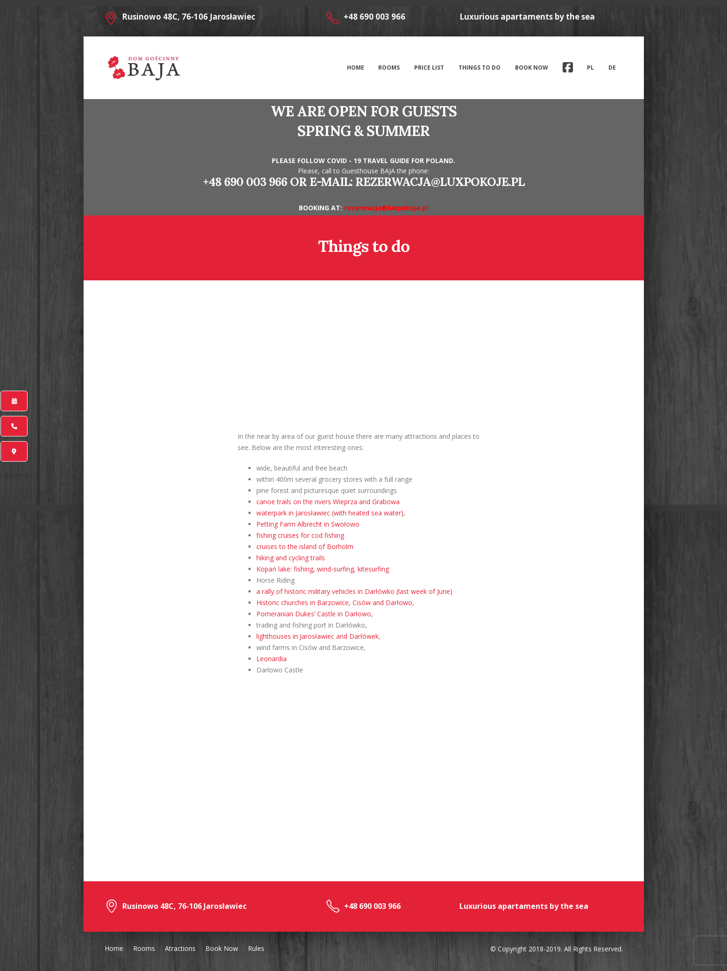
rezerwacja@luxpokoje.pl (439, 181)
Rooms (389, 67)
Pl (590, 67)
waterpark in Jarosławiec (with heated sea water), (330, 512)
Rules (256, 948)
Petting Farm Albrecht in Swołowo (308, 524)
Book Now (531, 67)
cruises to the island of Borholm (304, 546)
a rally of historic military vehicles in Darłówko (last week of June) (354, 591)
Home (355, 67)
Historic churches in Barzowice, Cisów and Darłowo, (335, 602)
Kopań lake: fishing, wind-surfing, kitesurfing (322, 568)
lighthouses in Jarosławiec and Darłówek (317, 636)
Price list (429, 67)
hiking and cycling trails (290, 557)
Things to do (480, 67)
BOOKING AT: (321, 207)
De (612, 67)
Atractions (180, 948)
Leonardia (271, 658)
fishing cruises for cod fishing (300, 535)
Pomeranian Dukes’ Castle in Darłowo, (314, 613)
